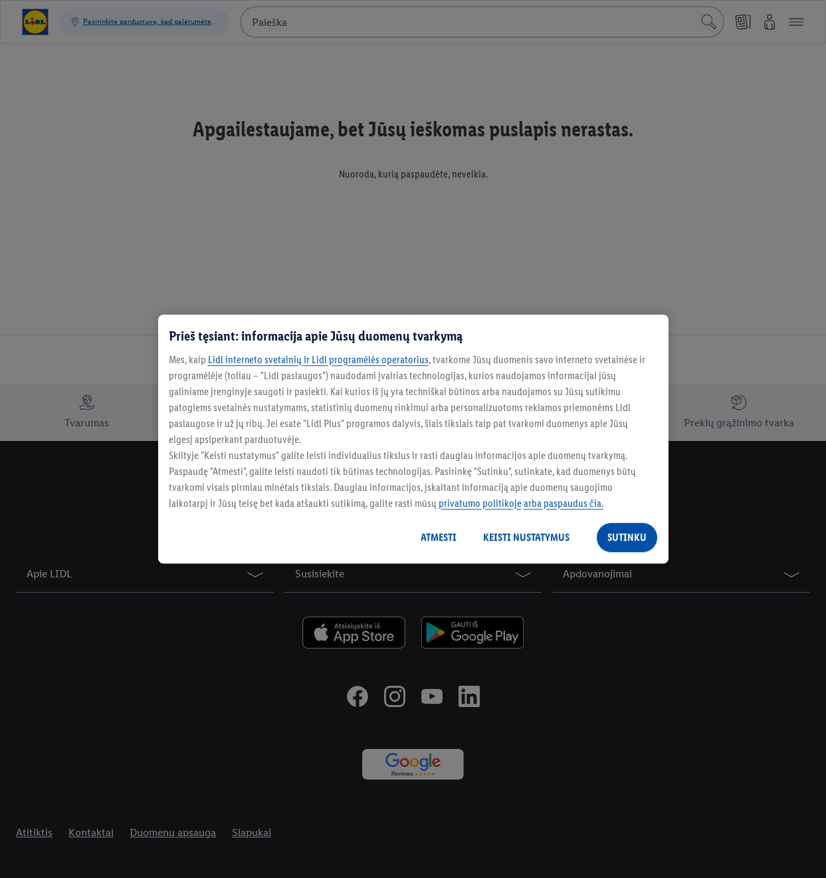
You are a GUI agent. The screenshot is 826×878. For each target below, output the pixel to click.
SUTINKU (627, 537)
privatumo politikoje (480, 503)
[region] (413, 439)
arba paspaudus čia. (563, 503)
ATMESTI (439, 537)
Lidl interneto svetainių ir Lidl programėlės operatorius (318, 359)
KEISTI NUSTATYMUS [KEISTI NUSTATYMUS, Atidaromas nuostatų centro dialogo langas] (526, 537)
